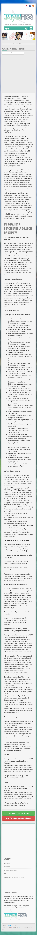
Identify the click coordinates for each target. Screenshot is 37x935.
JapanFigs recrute (10, 870)
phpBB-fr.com (11, 933)
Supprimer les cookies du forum (14, 877)
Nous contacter (9, 874)
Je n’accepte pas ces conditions (18, 818)
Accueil (7, 863)
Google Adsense (9, 685)
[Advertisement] (18, 73)
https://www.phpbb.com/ (12, 166)
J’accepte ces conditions (18, 813)
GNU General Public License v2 (14, 147)
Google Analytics (18, 671)
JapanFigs (20, 927)
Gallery (7, 867)
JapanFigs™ (11, 925)
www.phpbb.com (14, 151)
